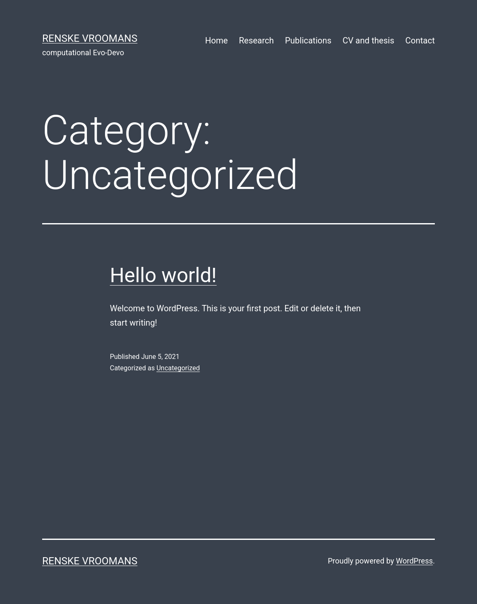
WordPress (414, 560)
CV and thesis (368, 40)
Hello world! (163, 275)
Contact (420, 40)
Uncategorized (178, 368)
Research (256, 40)
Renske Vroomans (89, 38)
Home (216, 40)
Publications (308, 40)
